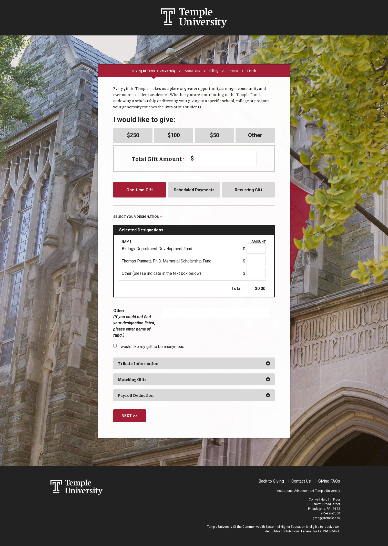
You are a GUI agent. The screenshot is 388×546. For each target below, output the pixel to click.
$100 (174, 135)
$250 (133, 135)
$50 (214, 135)
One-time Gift (139, 189)
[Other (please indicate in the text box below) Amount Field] (256, 273)
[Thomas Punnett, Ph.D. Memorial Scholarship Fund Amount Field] (256, 261)
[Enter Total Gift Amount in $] (222, 158)
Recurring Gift (248, 189)
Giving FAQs (329, 481)
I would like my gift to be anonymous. (151, 346)
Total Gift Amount (157, 158)
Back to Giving (271, 481)
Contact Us (301, 481)
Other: (134, 323)
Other (255, 135)
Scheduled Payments (194, 189)
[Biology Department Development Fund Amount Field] (256, 248)
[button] (194, 363)
